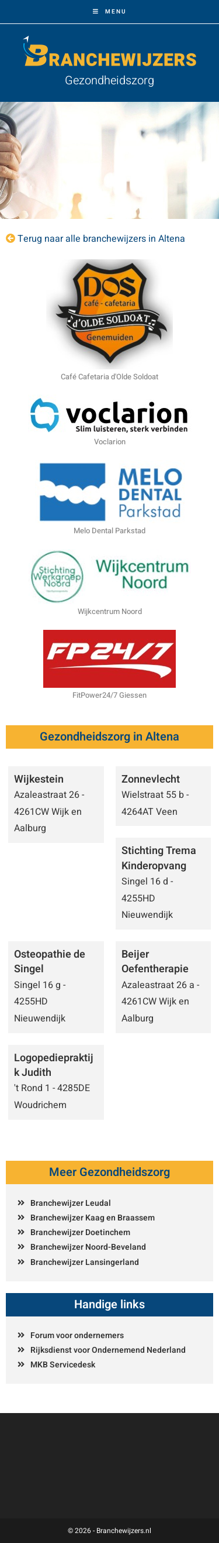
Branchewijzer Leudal (70, 1203)
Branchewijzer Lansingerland (84, 1262)
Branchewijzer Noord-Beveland (88, 1247)
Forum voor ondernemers (77, 1335)
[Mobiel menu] (110, 12)
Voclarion (110, 441)
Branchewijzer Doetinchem (80, 1232)
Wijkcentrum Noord (110, 611)
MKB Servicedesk (62, 1365)
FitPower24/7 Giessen (109, 695)
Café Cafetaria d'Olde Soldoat (109, 376)
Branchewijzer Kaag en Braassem (92, 1218)
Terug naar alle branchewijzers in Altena (101, 239)
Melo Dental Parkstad (109, 530)
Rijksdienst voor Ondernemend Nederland (108, 1350)
